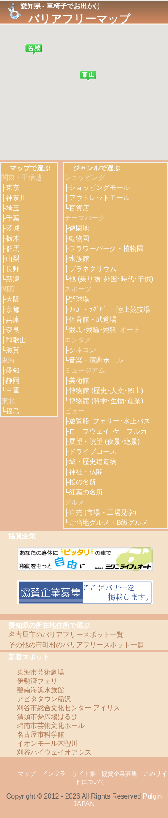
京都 (12, 309)
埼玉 (12, 207)
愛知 (12, 370)
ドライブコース (92, 451)
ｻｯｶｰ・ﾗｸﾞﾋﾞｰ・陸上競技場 (109, 309)
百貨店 (79, 207)
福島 (12, 410)
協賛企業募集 (119, 773)
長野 (12, 268)
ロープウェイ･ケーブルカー (111, 431)
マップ (27, 773)
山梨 (12, 258)
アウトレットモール (99, 197)
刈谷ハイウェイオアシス (54, 752)
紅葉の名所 (86, 492)
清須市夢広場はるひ (47, 716)
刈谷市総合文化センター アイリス (68, 707)
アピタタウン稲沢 (44, 699)
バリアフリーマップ (79, 19)
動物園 (79, 238)
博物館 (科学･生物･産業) (106, 400)
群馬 (12, 248)
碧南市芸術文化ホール (51, 725)
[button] (33, 49)
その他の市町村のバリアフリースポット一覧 (76, 644)
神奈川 (16, 197)
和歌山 (16, 339)
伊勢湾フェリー (40, 681)
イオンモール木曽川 (47, 743)
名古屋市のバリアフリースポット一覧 (66, 634)
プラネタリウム (92, 268)
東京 (12, 187)
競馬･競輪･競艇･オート (104, 329)
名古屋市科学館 (40, 734)
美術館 (79, 380)
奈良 (12, 329)
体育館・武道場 (92, 319)
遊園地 (79, 228)
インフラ (54, 773)
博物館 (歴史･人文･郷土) (106, 390)
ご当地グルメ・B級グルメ (108, 522)
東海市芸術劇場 (40, 672)
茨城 (12, 228)
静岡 (12, 380)
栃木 (12, 238)
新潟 (12, 279)
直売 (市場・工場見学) (102, 512)
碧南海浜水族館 (40, 690)
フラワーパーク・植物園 (106, 248)
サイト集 (84, 773)
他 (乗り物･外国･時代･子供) (111, 279)
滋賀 (12, 350)
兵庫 (12, 319)
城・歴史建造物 (92, 461)
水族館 (79, 258)
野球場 (79, 299)
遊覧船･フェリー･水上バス (109, 421)
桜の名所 (82, 482)
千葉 (12, 218)
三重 (12, 390)
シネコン (82, 350)
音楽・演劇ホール (96, 360)
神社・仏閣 (86, 471)
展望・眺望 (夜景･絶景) (104, 441)
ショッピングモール (99, 187)
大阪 (12, 299)
